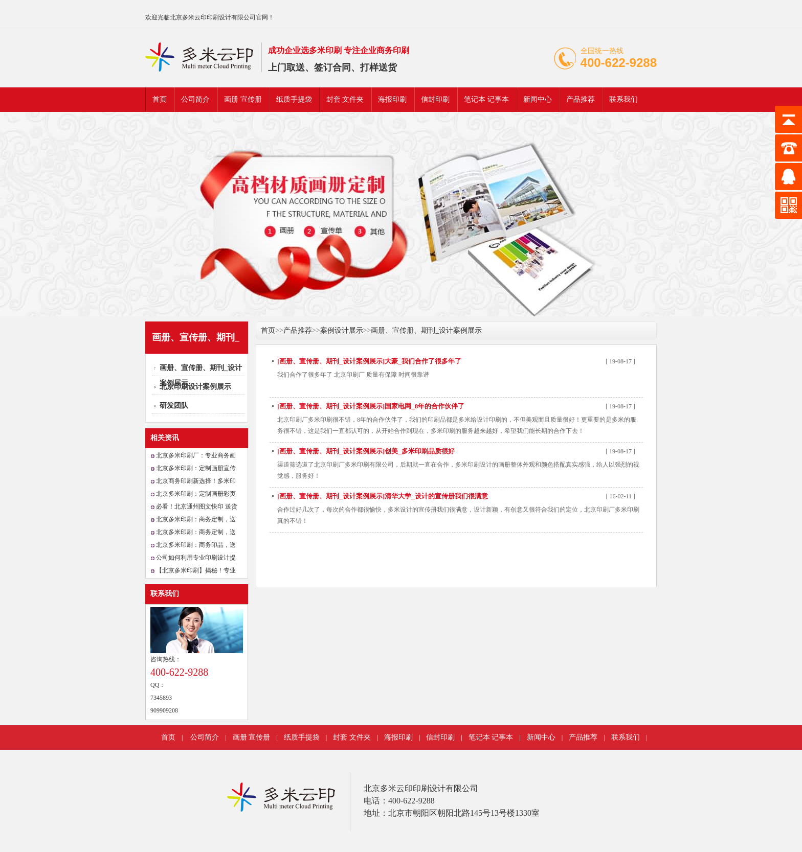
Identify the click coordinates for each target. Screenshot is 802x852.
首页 (159, 99)
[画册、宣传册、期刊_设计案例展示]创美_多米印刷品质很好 (366, 451)
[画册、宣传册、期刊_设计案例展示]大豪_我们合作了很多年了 (369, 361)
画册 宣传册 (243, 99)
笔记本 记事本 (486, 99)
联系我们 (623, 99)
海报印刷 (392, 99)
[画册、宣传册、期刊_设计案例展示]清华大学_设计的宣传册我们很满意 (382, 496)
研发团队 (174, 405)
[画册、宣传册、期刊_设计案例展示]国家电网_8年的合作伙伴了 (370, 406)
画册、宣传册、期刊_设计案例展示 (426, 330)
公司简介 (195, 99)
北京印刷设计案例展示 (195, 386)
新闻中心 (537, 99)
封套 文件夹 (345, 99)
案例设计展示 (341, 330)
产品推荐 (580, 99)
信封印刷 (435, 99)
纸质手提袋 (294, 99)
